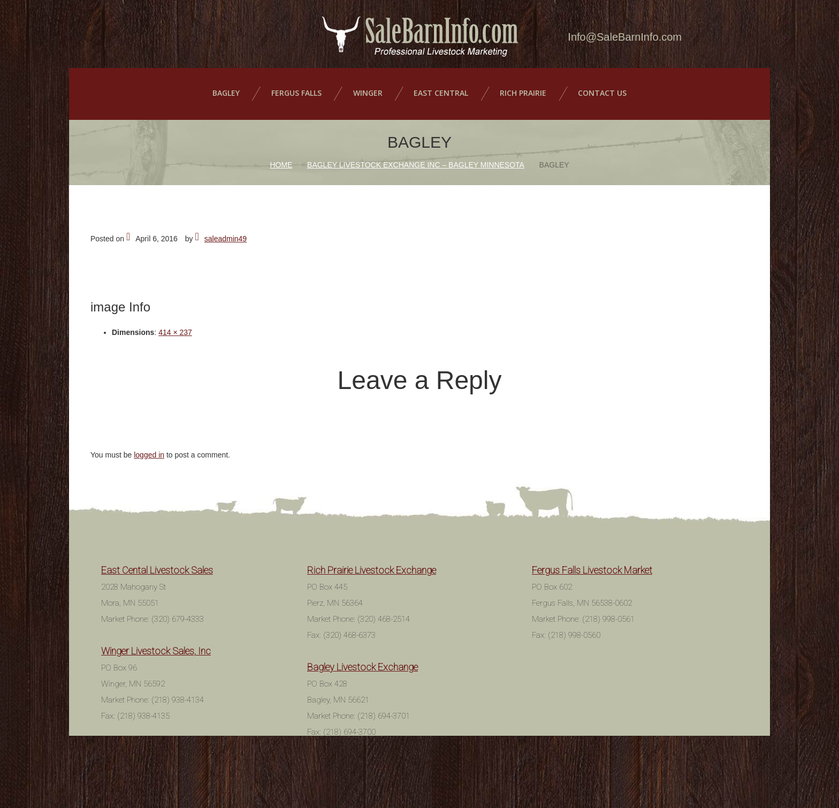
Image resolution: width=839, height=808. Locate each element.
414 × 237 (175, 327)
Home (281, 159)
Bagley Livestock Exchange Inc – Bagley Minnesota (415, 159)
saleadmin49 (225, 233)
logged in (149, 449)
